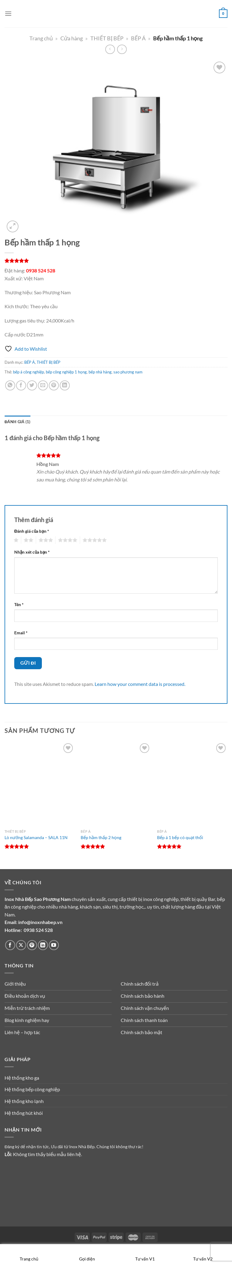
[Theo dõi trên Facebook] (10, 945)
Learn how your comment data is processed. (140, 684)
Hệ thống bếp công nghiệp (32, 1089)
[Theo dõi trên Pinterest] (32, 945)
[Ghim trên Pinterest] (54, 385)
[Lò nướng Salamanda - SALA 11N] (40, 784)
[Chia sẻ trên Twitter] (32, 385)
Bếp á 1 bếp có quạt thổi (180, 837)
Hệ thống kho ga (22, 1078)
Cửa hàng (71, 38)
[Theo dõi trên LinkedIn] (43, 945)
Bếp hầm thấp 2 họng (101, 837)
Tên (19, 604)
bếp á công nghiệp (28, 371)
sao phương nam (128, 371)
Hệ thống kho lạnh (24, 1101)
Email (21, 632)
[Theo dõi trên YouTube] (54, 945)
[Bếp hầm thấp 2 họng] (116, 784)
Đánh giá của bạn (31, 531)
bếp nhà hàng (100, 371)
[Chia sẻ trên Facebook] (21, 385)
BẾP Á (138, 38)
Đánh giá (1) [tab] (17, 421)
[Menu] (8, 13)
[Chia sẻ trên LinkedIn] (65, 385)
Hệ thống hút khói (24, 1113)
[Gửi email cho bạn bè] (43, 385)
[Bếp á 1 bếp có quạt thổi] (192, 784)
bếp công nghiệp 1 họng (66, 371)
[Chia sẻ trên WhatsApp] (10, 385)
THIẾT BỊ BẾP (106, 38)
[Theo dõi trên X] (21, 945)
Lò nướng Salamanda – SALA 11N (36, 837)
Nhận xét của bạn (32, 552)
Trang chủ (41, 38)
